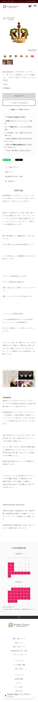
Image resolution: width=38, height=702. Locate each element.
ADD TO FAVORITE (19, 103)
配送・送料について (19, 638)
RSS (16, 669)
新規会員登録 (19, 679)
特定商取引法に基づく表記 (14, 176)
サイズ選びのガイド (11, 167)
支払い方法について (19, 647)
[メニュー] (35, 5)
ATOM (21, 669)
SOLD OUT (19, 96)
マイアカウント (19, 675)
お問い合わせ (19, 691)
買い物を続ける (10, 181)
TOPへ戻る (19, 617)
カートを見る (19, 687)
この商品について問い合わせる (19, 110)
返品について (9, 172)
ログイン (19, 683)
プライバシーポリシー (19, 655)
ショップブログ (19, 661)
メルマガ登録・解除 (19, 665)
